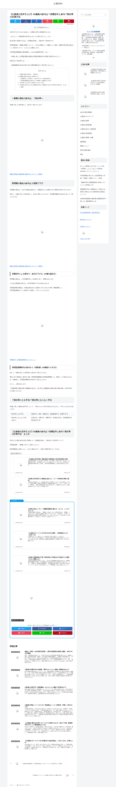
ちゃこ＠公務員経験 (93, 31)
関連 (20, 87)
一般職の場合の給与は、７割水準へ (28, 74)
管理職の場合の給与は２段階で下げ (28, 76)
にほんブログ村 (85, 239)
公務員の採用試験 (86, 125)
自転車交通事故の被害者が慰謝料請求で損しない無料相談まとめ (93, 200)
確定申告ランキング (86, 219)
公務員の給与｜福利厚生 (18, 621)
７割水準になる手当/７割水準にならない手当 (31, 83)
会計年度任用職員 (86, 112)
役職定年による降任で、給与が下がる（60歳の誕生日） (35, 79)
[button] (105, 15)
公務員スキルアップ (86, 116)
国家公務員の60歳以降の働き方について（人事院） (26, 175)
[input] (93, 15)
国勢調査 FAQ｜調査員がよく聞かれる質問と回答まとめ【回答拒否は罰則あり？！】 (92, 191)
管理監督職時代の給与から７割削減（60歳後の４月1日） (36, 81)
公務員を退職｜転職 (86, 137)
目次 (39, 71)
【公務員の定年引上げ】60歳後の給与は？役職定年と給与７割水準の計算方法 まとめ (43, 85)
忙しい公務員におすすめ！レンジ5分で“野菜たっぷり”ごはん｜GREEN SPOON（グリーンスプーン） (92, 168)
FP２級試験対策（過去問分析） (90, 212)
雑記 (81, 154)
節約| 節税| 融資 (85, 150)
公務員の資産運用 (86, 133)
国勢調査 (83, 142)
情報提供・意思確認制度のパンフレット (23, 360)
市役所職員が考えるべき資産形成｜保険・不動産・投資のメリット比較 (92, 177)
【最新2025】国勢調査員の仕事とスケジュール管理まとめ (92, 184)
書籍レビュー (84, 146)
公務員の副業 (84, 121)
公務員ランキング (85, 226)
